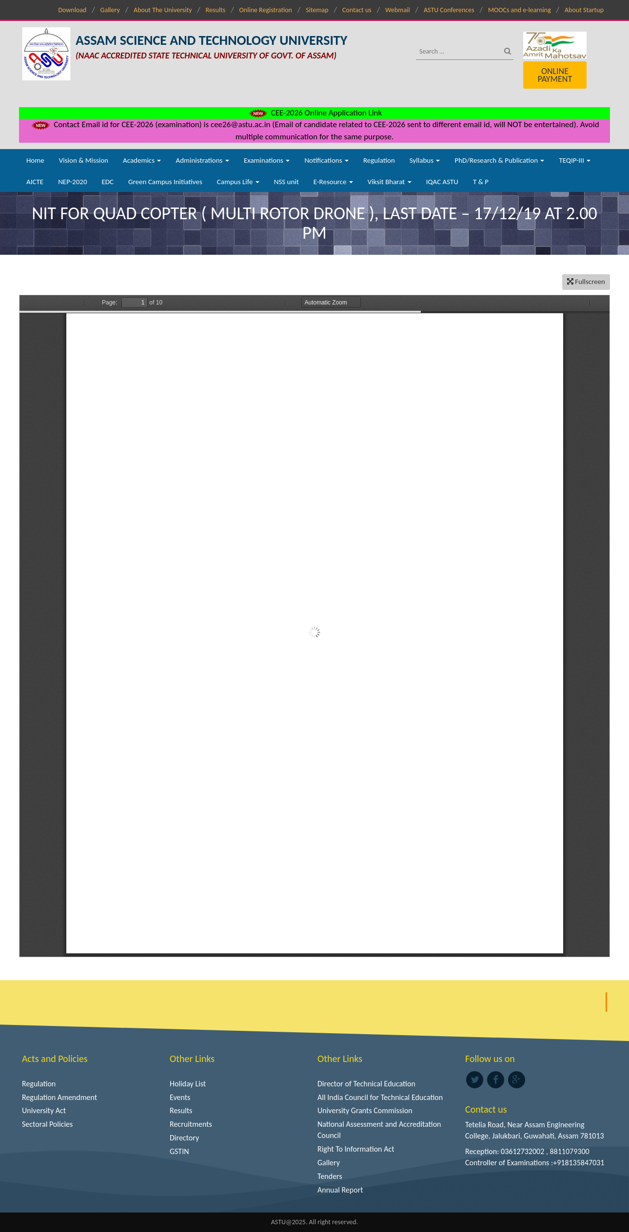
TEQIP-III (574, 160)
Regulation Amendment (59, 1097)
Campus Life (238, 181)
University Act (44, 1110)
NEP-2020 (72, 181)
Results (216, 10)
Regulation (379, 160)
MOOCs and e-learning (519, 10)
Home (35, 160)
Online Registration (265, 10)
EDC (107, 181)
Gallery (110, 10)
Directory (184, 1137)
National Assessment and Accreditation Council (379, 1129)
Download (72, 10)
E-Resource (333, 181)
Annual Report (340, 1189)
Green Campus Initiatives (165, 181)
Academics (142, 160)
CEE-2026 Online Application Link (314, 113)
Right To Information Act (355, 1149)
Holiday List (188, 1083)
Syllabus (425, 160)
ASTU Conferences (449, 10)
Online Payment (555, 75)
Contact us (357, 10)
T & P (481, 181)
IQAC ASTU (442, 181)
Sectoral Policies (47, 1124)
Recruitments (191, 1124)
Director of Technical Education (366, 1083)
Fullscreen (586, 281)
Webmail (397, 10)
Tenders (329, 1176)
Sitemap (317, 10)
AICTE (34, 181)
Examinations (267, 160)
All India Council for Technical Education (380, 1097)
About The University (163, 10)
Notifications (326, 160)
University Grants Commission (365, 1110)
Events (180, 1097)
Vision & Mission (83, 160)
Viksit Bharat (390, 181)
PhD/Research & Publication (499, 160)
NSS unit (286, 181)
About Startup (584, 10)
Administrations (202, 160)
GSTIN (179, 1151)
